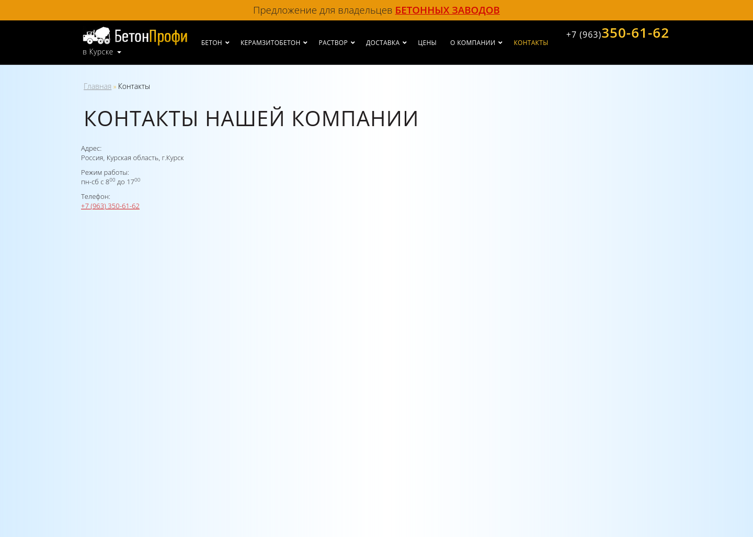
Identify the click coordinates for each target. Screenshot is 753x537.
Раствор (333, 42)
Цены (427, 42)
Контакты (531, 42)
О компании (472, 42)
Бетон (211, 42)
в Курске (98, 52)
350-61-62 (617, 32)
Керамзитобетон (271, 42)
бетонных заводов (447, 9)
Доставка (383, 42)
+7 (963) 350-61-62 (110, 205)
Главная (97, 86)
